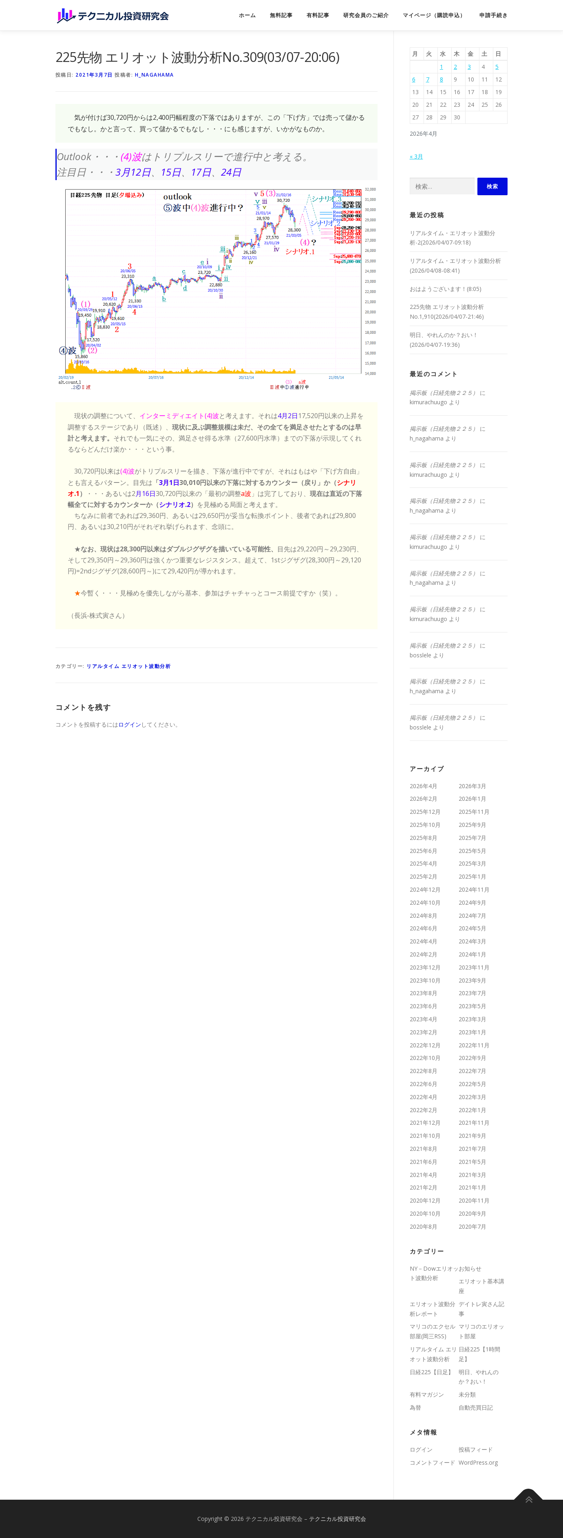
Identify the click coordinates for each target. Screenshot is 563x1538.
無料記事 (281, 15)
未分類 (467, 1394)
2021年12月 (425, 1122)
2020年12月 (425, 1200)
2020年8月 (423, 1226)
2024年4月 (423, 941)
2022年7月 (472, 1071)
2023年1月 (472, 1032)
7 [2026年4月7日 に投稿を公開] (427, 79)
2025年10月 (425, 824)
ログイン (129, 724)
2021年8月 (423, 1148)
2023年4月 (423, 1019)
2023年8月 (423, 993)
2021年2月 (423, 1187)
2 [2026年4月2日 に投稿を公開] (455, 67)
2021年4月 (423, 1175)
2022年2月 (423, 1110)
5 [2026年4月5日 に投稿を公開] (497, 67)
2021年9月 (472, 1135)
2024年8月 (423, 915)
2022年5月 (472, 1084)
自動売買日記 (476, 1407)
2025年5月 (472, 851)
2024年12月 (425, 889)
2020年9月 (472, 1213)
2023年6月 (423, 1006)
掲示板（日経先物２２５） (444, 393)
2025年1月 (472, 876)
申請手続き (493, 15)
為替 (415, 1407)
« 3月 (416, 156)
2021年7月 (472, 1148)
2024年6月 (423, 928)
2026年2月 (423, 798)
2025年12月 (425, 811)
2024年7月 (472, 915)
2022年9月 (472, 1058)
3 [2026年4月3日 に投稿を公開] (469, 67)
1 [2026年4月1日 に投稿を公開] (441, 67)
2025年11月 (474, 811)
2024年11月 (474, 889)
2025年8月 (423, 838)
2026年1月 (472, 798)
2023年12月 (425, 967)
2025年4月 (423, 863)
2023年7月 (472, 993)
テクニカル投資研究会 (337, 1519)
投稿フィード (476, 1449)
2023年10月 (425, 980)
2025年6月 (423, 851)
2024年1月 (472, 954)
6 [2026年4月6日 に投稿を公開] (413, 79)
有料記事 (318, 15)
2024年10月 (425, 902)
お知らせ (470, 1268)
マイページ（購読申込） (434, 15)
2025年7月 (472, 838)
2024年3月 (472, 941)
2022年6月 (423, 1084)
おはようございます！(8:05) (445, 289)
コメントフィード (432, 1462)
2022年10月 (425, 1058)
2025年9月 (472, 824)
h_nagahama (154, 74)
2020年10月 (425, 1213)
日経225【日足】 (432, 1372)
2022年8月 (423, 1071)
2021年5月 (472, 1162)
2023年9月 (472, 980)
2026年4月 (423, 786)
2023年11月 (474, 967)
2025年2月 (423, 876)
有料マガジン (427, 1394)
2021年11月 (474, 1122)
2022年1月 (472, 1110)
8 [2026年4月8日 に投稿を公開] (441, 79)
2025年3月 (472, 863)
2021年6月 (423, 1162)
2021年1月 (472, 1187)
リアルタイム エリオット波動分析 (128, 666)
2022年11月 (474, 1045)
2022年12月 (425, 1045)
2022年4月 (423, 1097)
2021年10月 (425, 1135)
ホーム (247, 15)
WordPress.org (478, 1462)
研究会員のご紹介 (366, 15)
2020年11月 (474, 1200)
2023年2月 (423, 1032)
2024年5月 (472, 928)
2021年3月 (472, 1175)
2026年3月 (472, 786)
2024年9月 (472, 902)
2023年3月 (472, 1019)
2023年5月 (472, 1006)
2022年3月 (472, 1097)
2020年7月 (472, 1226)
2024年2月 (423, 954)
